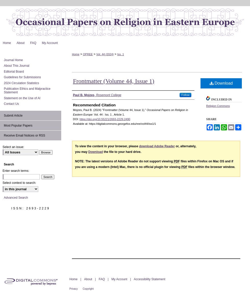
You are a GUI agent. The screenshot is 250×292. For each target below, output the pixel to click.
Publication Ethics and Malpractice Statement (27, 90)
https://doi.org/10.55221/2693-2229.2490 (105, 119)
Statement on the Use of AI (22, 98)
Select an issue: (13, 147)
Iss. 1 (120, 54)
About (88, 279)
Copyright (88, 288)
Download (221, 83)
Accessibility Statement (149, 279)
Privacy (73, 288)
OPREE (88, 54)
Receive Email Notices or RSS (24, 135)
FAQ (102, 279)
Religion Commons (218, 105)
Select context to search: (19, 183)
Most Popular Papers (18, 125)
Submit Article (13, 115)
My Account (119, 279)
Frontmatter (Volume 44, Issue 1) (113, 81)
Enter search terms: (16, 171)
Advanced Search (16, 197)
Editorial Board (14, 71)
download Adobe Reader (157, 146)
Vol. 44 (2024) (105, 54)
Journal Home (13, 60)
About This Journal (16, 66)
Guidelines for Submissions (22, 77)
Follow (185, 94)
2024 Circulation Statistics (21, 83)
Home (75, 54)
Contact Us (11, 104)
